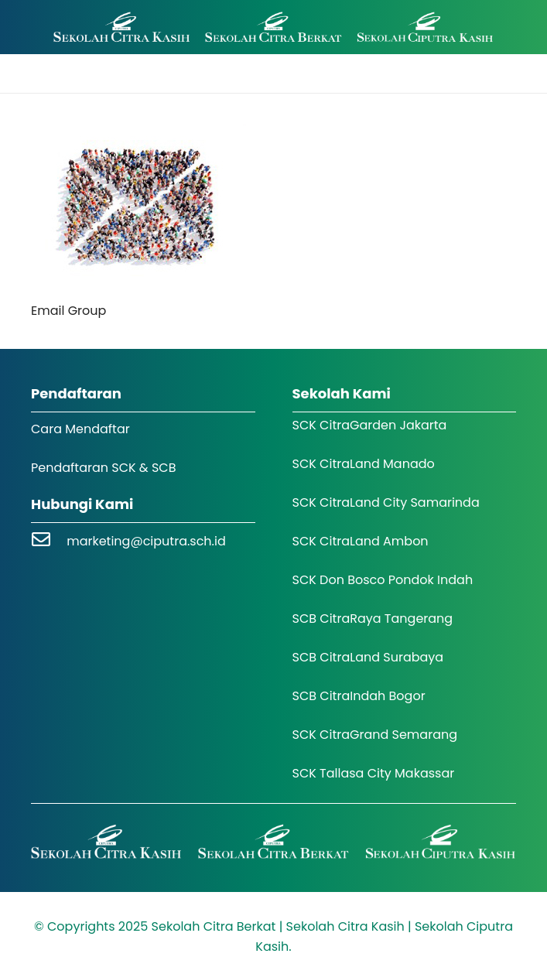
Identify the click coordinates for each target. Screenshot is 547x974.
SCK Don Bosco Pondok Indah (382, 580)
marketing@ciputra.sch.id (146, 541)
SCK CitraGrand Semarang (375, 734)
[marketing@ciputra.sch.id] (49, 541)
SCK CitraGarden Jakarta (369, 425)
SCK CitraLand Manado (363, 464)
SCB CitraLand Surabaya (368, 657)
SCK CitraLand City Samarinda (386, 502)
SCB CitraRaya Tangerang (372, 618)
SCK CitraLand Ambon (360, 541)
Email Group (68, 311)
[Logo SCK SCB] (273, 27)
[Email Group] (138, 133)
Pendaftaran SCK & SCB (103, 468)
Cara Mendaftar (80, 429)
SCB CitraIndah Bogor (359, 696)
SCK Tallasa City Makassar (373, 773)
